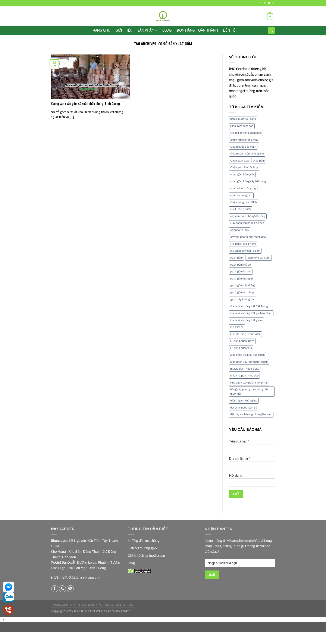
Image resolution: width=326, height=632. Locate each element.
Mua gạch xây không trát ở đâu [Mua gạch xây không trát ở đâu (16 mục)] (249, 361)
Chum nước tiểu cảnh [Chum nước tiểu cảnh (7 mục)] (243, 146)
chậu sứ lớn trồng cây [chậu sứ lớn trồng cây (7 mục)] (243, 188)
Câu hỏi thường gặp (142, 548)
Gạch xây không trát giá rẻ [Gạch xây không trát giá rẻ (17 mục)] (246, 320)
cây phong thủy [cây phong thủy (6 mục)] (239, 230)
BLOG (109, 604)
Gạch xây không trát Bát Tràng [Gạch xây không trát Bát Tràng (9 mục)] (249, 306)
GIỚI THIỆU (123, 30)
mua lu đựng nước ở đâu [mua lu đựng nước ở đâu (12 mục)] (244, 368)
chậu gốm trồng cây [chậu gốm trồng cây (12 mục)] (242, 174)
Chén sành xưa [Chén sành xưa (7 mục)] (239, 160)
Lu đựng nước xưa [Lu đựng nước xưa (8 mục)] (241, 348)
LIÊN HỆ (229, 30)
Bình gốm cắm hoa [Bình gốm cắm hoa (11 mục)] (241, 126)
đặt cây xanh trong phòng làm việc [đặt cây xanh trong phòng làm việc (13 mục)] (251, 414)
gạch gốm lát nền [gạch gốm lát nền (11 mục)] (240, 271)
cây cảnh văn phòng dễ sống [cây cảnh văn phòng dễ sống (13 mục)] (247, 216)
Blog (167, 30)
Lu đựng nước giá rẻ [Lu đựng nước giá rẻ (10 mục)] (242, 341)
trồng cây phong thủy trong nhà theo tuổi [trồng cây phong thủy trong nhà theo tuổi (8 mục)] (249, 391)
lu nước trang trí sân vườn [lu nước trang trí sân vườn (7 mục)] (245, 334)
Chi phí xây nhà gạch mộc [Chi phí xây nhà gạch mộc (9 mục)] (246, 132)
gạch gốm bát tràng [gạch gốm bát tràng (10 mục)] (258, 257)
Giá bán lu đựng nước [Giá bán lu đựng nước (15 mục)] (243, 244)
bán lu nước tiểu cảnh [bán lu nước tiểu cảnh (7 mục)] (243, 119)
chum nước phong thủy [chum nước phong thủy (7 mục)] (244, 139)
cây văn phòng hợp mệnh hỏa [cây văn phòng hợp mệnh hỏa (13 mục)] (248, 236)
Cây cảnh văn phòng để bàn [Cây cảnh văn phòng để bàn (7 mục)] (247, 223)
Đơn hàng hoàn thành (197, 30)
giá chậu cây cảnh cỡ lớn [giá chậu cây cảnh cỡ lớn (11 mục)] (245, 250)
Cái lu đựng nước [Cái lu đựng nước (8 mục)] (240, 209)
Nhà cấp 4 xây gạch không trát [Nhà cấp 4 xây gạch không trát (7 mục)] (249, 382)
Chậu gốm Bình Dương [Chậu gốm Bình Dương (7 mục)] (244, 167)
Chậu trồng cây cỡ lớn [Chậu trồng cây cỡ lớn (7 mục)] (243, 202)
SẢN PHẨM (147, 30)
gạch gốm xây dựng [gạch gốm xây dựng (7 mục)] (242, 285)
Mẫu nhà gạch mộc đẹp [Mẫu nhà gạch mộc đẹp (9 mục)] (244, 375)
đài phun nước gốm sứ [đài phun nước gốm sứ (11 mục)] (243, 407)
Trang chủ (100, 30)
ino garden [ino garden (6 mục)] (237, 327)
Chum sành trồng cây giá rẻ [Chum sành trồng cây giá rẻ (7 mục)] (247, 153)
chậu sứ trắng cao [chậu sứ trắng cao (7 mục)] (241, 195)
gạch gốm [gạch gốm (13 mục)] (236, 257)
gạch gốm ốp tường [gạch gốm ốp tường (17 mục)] (242, 292)
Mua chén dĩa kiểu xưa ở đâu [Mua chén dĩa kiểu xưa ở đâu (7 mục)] (247, 354)
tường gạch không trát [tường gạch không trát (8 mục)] (243, 400)
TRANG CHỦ (59, 604)
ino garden (123, 611)
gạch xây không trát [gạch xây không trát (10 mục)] (242, 299)
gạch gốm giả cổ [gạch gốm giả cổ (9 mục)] (240, 264)
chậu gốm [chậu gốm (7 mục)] (259, 160)
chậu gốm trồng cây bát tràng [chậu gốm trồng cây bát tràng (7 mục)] (248, 181)
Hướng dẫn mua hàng (144, 540)
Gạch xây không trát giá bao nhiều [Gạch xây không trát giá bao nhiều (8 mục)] (251, 313)
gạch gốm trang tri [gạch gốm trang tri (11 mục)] (241, 278)
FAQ (130, 604)
